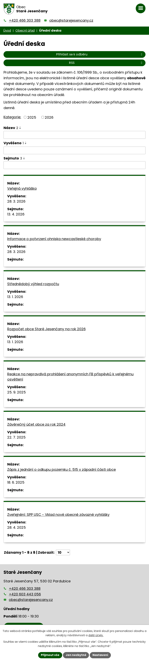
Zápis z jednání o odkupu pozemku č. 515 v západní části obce (61, 469)
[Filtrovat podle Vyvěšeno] (74, 150)
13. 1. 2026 (15, 296)
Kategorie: (12, 117)
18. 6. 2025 (15, 482)
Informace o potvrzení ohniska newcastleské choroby (54, 238)
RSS (106, 63)
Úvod (7, 30)
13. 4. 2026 (15, 214)
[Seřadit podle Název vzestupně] (20, 127)
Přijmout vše (50, 655)
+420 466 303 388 (24, 20)
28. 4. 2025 (16, 527)
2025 (31, 117)
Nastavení (100, 655)
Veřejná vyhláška (22, 188)
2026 (49, 117)
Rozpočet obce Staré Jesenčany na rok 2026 (46, 329)
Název (11, 127)
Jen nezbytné (76, 655)
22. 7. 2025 (16, 437)
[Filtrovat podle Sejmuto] (74, 165)
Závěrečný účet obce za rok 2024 (36, 424)
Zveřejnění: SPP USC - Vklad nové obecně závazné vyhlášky (58, 514)
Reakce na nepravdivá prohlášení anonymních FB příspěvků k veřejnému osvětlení (70, 377)
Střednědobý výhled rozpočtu (33, 283)
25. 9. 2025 (16, 392)
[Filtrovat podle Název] (74, 135)
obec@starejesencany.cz (71, 20)
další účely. (95, 635)
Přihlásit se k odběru (100, 54)
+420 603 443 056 (25, 594)
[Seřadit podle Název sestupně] (20, 128)
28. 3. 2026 (16, 201)
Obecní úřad (25, 30)
